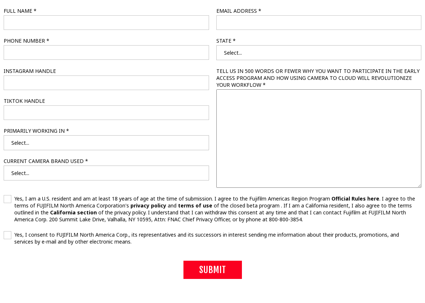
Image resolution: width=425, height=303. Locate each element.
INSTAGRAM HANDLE (30, 70)
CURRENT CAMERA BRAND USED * (46, 161)
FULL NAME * (20, 10)
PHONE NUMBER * (26, 40)
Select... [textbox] (233, 52)
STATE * (226, 40)
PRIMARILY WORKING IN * (36, 130)
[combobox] (319, 52)
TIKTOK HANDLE (24, 100)
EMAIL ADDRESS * (238, 10)
